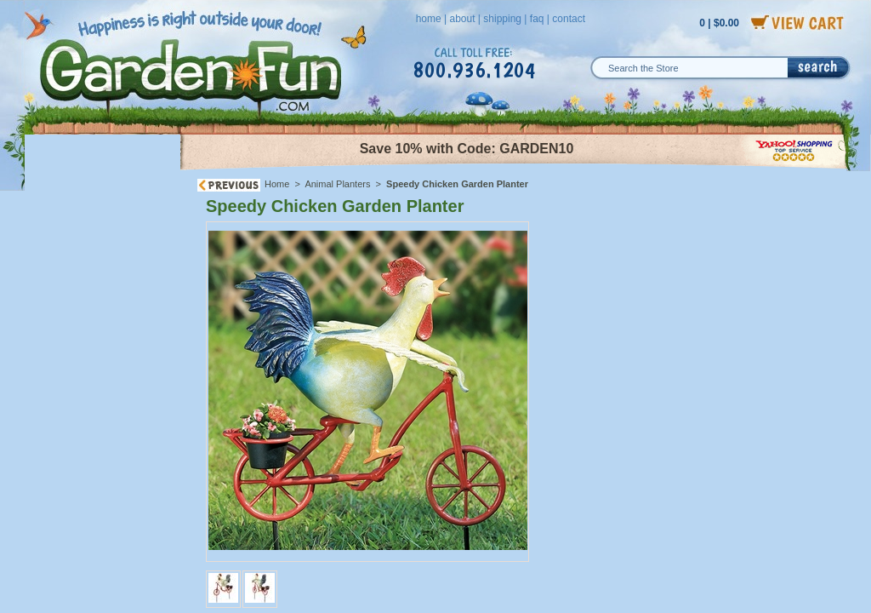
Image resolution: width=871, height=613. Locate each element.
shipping (502, 19)
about (462, 19)
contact (568, 19)
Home (277, 184)
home (428, 19)
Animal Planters (337, 184)
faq (537, 19)
